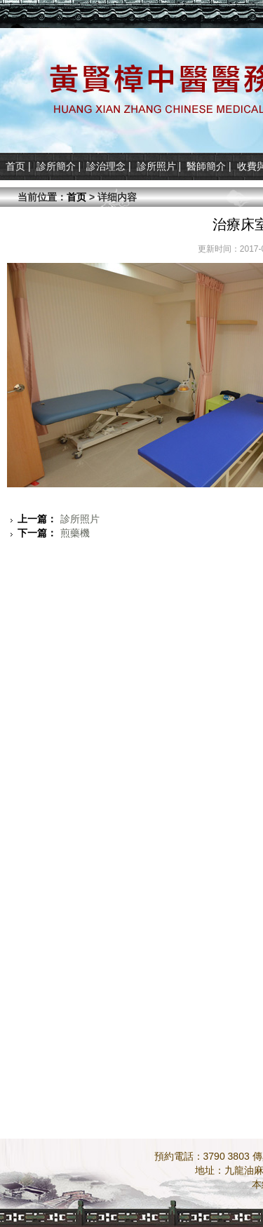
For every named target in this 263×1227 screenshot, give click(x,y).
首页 (15, 166)
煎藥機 (54, 532)
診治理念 (106, 166)
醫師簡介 (206, 166)
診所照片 (156, 166)
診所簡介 (56, 166)
